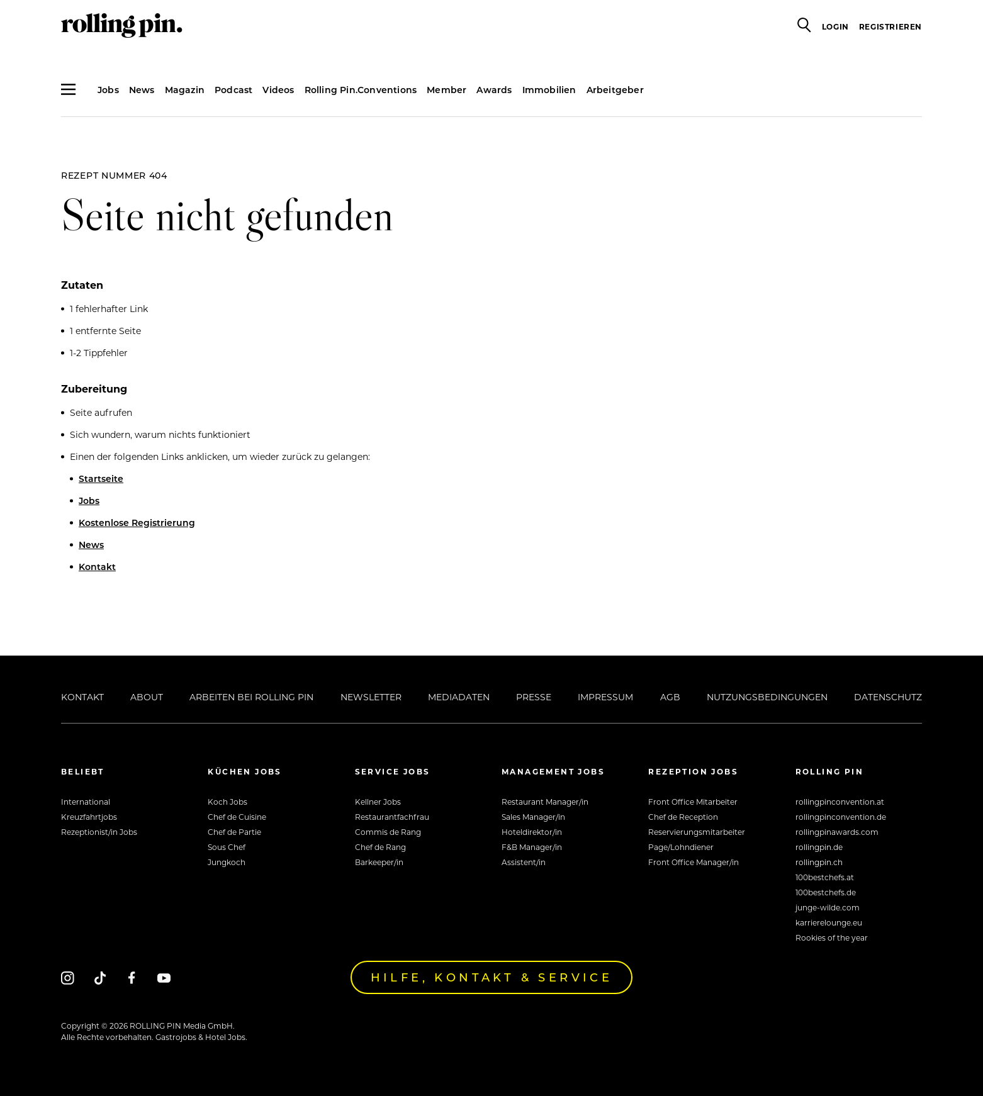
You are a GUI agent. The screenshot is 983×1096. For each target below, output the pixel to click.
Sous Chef (226, 847)
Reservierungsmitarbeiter (696, 832)
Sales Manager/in (533, 817)
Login (835, 26)
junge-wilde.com (827, 907)
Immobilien (549, 90)
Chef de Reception (683, 817)
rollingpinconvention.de (840, 817)
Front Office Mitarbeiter (693, 802)
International (85, 802)
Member (446, 90)
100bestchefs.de (825, 892)
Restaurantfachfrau (392, 817)
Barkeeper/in (379, 862)
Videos (278, 90)
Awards (494, 90)
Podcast (233, 90)
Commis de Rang (388, 832)
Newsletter (371, 697)
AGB (670, 697)
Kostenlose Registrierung (137, 522)
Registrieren (890, 26)
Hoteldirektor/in (532, 832)
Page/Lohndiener (681, 847)
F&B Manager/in (532, 847)
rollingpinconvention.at (839, 802)
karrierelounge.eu (828, 922)
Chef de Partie (234, 832)
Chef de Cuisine (237, 817)
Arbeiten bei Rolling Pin (251, 697)
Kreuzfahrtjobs (89, 817)
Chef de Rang (380, 847)
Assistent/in (524, 862)
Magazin (185, 90)
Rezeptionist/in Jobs (99, 832)
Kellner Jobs (378, 802)
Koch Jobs (227, 802)
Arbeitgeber (615, 90)
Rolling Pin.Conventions (361, 90)
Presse (533, 697)
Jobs (108, 90)
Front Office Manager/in (693, 862)
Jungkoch (226, 862)
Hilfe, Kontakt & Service (492, 977)
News (142, 90)
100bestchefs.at (824, 877)
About (146, 697)
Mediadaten (459, 697)
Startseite (101, 478)
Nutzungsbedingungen (767, 697)
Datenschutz (888, 697)
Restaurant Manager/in (545, 802)
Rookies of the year (831, 937)
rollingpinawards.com (837, 832)
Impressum (605, 697)
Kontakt (97, 567)
